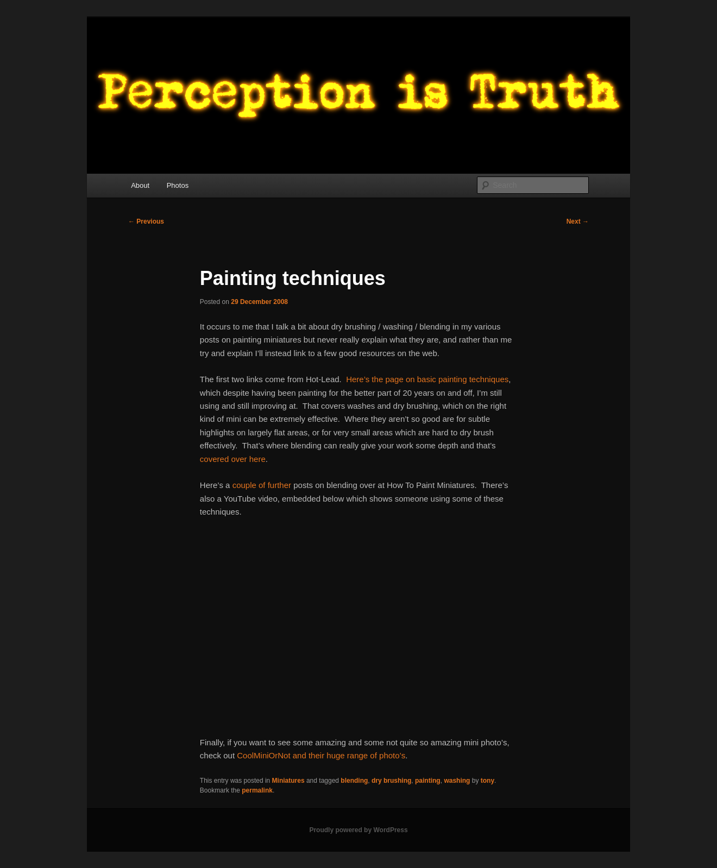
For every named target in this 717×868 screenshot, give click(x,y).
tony (487, 780)
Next (578, 221)
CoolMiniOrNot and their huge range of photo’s (321, 755)
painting (428, 780)
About (140, 185)
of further (275, 485)
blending (354, 780)
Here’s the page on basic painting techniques (427, 379)
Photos (177, 185)
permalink (257, 790)
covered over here (233, 459)
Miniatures (288, 780)
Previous (146, 221)
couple (244, 485)
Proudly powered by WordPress (358, 830)
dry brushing (391, 780)
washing (457, 780)
